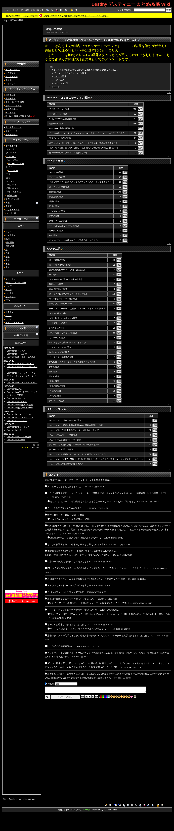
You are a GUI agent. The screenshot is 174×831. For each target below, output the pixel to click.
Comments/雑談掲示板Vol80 (20, 408)
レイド (9, 167)
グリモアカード (13, 210)
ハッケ (9, 319)
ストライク (11, 153)
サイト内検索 (123, 10)
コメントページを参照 (87, 480)
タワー (9, 232)
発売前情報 (11, 73)
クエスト (10, 181)
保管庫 (9, 206)
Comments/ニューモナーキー (20, 414)
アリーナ (10, 174)
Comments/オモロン (16, 398)
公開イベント (12, 188)
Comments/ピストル (16, 430)
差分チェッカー (13, 16)
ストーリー (11, 84)
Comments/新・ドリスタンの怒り (22, 382)
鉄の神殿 (10, 242)
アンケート (11, 113)
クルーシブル (12, 160)
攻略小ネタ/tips (14, 192)
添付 (39, 10)
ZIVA (8, 300)
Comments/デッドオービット (20, 417)
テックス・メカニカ (15, 322)
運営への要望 (54, 29)
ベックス (10, 293)
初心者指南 (12, 195)
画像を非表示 (104, 480)
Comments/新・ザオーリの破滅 (21, 357)
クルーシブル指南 (16, 163)
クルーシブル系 (61, 83)
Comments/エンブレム (17, 420)
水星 (8, 260)
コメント (56, 87)
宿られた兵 (11, 297)
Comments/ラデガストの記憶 (20, 405)
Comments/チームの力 (17, 354)
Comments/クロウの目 (17, 401)
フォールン (11, 279)
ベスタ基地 (11, 235)
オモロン (10, 312)
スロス (9, 315)
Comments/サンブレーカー (19, 436)
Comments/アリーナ (16, 439)
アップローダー (30, 16)
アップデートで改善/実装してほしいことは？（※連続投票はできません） (85, 70)
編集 (27, 10)
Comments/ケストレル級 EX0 (20, 363)
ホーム (9, 10)
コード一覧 (11, 213)
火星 (8, 253)
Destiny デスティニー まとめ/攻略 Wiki (131, 4)
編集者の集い (12, 109)
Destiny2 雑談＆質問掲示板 (18, 116)
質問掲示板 (11, 98)
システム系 (59, 80)
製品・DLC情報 (13, 69)
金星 (8, 257)
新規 (33, 10)
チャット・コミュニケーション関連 (70, 73)
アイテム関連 (60, 76)
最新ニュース (12, 131)
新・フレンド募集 (14, 106)
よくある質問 (12, 76)
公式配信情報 (12, 134)
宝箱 (8, 178)
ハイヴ (9, 286)
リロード (18, 10)
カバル (9, 289)
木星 (8, 264)
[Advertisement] (21, 43)
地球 (8, 239)
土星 (8, 267)
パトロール (11, 156)
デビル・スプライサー (16, 282)
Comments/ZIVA (14, 389)
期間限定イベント (14, 127)
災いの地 (10, 246)
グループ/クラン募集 (15, 102)
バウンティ (11, 185)
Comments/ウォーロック (18, 427)
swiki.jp (86, 810)
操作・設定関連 (13, 199)
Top (6, 20)
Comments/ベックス (16, 351)
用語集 (9, 80)
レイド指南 (13, 170)
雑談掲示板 (11, 95)
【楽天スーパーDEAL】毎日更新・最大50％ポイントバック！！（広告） (76, 16)
